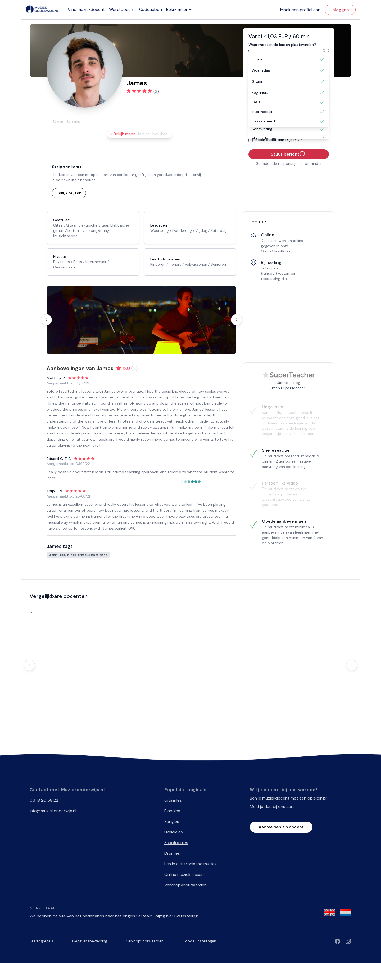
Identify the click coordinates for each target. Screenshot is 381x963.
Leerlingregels (41, 941)
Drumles (172, 853)
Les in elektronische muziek (190, 864)
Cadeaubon (150, 9)
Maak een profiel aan (300, 9)
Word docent (122, 9)
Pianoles (172, 811)
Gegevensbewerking (89, 941)
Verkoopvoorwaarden (185, 885)
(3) (156, 91)
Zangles (171, 821)
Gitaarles (173, 800)
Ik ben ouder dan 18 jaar (279, 139)
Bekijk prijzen (68, 192)
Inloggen (340, 9)
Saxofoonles (176, 842)
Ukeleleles (173, 832)
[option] (288, 59)
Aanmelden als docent (281, 827)
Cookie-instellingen (199, 941)
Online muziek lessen (184, 874)
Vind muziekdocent (86, 9)
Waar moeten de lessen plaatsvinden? (282, 44)
